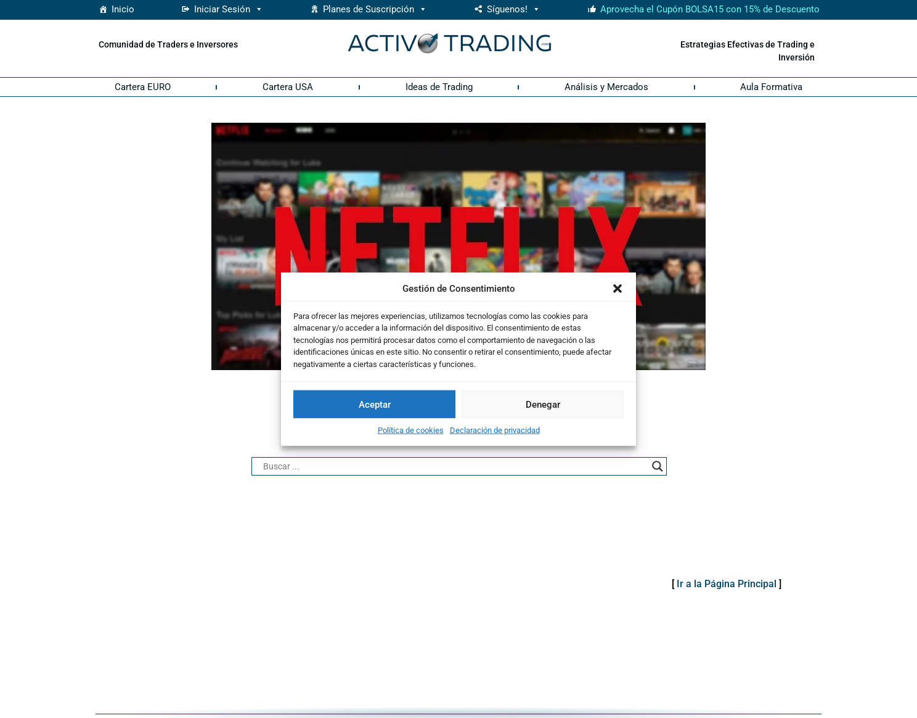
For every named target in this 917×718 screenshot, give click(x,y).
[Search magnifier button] (657, 466)
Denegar (543, 404)
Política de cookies (411, 430)
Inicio (123, 9)
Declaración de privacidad (495, 430)
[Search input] (453, 466)
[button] (617, 289)
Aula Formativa (771, 87)
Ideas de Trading (439, 87)
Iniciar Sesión (228, 9)
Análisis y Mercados (606, 87)
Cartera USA (288, 87)
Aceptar (375, 404)
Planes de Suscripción (375, 9)
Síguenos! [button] (513, 9)
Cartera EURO (143, 87)
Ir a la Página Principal (726, 584)
